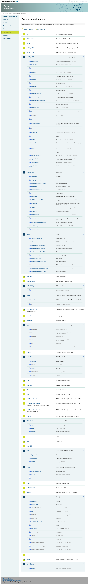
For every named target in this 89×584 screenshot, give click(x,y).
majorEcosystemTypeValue (38, 261)
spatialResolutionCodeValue (38, 271)
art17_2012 (30, 52)
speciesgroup (35, 229)
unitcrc (33, 346)
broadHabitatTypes (36, 471)
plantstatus (34, 458)
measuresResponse (36, 104)
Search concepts (41, 29)
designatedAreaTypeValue (38, 245)
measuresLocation (36, 93)
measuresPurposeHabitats (38, 97)
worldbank (30, 564)
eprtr (28, 295)
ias (28, 389)
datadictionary (31, 281)
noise (28, 483)
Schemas (5, 29)
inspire (29, 416)
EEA (10, 1)
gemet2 (29, 357)
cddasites (34, 242)
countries (33, 72)
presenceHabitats (36, 119)
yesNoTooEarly (35, 162)
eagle (32, 428)
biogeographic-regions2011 (38, 183)
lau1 (28, 437)
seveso (29, 492)
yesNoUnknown (35, 166)
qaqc (32, 136)
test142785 (34, 528)
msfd (28, 467)
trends (33, 152)
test (28, 497)
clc (32, 425)
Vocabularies (7, 32)
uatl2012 (33, 431)
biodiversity (30, 172)
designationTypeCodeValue (38, 251)
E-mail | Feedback (8, 579)
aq (27, 34)
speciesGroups (35, 478)
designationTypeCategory (38, 248)
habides (29, 385)
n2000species (35, 218)
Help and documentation (10, 16)
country (33, 568)
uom (28, 555)
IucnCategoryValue (36, 258)
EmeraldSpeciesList (36, 189)
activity (33, 299)
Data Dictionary (16, 13)
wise (28, 559)
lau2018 (29, 446)
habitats (33, 79)
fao (28, 325)
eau (32, 511)
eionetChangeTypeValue (37, 255)
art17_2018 (30, 57)
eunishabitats (35, 193)
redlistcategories (35, 226)
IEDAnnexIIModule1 (33, 399)
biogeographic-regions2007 (38, 180)
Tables (5, 22)
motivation (34, 196)
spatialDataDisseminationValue (39, 268)
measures (34, 86)
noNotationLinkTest (36, 521)
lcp (28, 450)
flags (32, 332)
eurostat (29, 320)
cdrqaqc (33, 68)
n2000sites (34, 211)
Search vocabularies (28, 29)
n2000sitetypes (35, 214)
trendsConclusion (36, 155)
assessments (34, 61)
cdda (28, 234)
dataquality (34, 186)
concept (33, 361)
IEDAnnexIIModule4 (33, 410)
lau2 (28, 441)
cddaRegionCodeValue (37, 238)
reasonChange (35, 143)
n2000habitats (35, 207)
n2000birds (34, 203)
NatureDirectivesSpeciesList (38, 222)
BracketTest (34, 504)
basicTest (33, 501)
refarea (33, 340)
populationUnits (35, 111)
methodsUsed (35, 107)
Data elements (7, 26)
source (33, 368)
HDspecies (34, 83)
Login (72, 1)
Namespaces (7, 38)
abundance (34, 176)
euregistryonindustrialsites (35, 316)
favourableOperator (36, 76)
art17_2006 (30, 48)
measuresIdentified (36, 90)
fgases (29, 352)
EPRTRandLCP (32, 309)
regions (33, 264)
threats (33, 148)
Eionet (10, 13)
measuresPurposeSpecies (38, 100)
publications (31, 488)
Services (5, 35)
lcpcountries (34, 455)
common (29, 276)
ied (28, 394)
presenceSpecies (36, 123)
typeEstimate (34, 159)
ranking (33, 139)
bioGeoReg (34, 64)
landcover (30, 420)
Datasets (5, 19)
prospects (34, 132)
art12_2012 (30, 38)
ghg (28, 380)
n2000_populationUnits (37, 199)
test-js (33, 525)
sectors (33, 461)
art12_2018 (30, 43)
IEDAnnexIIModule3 (33, 403)
